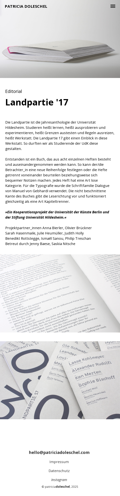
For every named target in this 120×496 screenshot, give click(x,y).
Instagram (59, 479)
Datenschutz (59, 470)
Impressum (59, 461)
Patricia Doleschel (26, 6)
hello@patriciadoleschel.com (59, 452)
